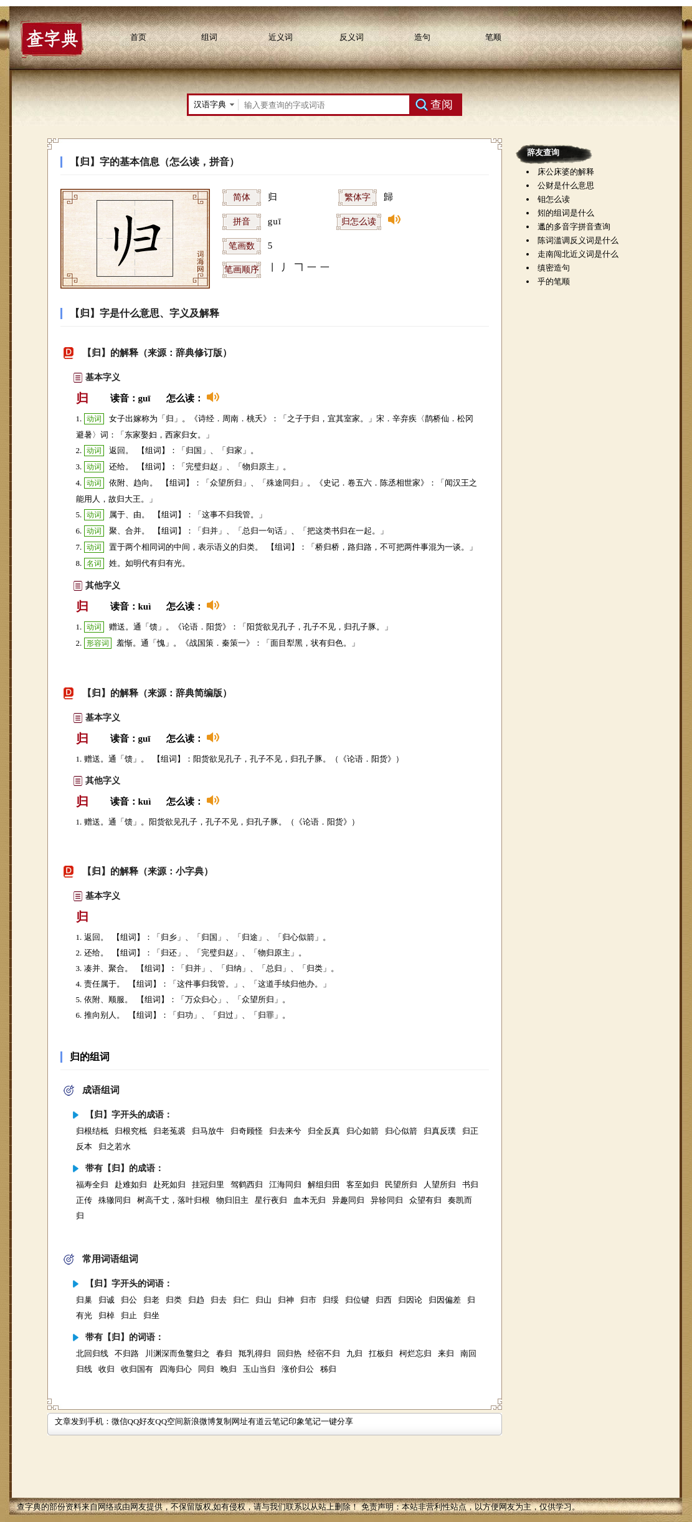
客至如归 (362, 1184)
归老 (151, 1299)
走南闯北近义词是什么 (578, 254)
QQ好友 (142, 1421)
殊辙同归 (114, 1200)
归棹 (106, 1315)
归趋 (196, 1299)
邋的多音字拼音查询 (574, 226)
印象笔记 (304, 1421)
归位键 (357, 1299)
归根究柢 (131, 1131)
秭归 (328, 1369)
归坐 (151, 1315)
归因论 (410, 1299)
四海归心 (175, 1369)
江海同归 (285, 1184)
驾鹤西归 (246, 1184)
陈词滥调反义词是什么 (578, 240)
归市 (308, 1299)
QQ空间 (169, 1421)
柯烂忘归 (415, 1353)
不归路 (127, 1353)
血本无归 (309, 1200)
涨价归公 (298, 1369)
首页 (138, 37)
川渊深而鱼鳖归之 (177, 1353)
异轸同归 (387, 1200)
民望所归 (401, 1184)
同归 (206, 1369)
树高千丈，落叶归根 (173, 1200)
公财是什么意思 (566, 185)
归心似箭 (401, 1131)
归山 (263, 1299)
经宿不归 (324, 1353)
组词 (209, 37)
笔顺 (493, 37)
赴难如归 (131, 1184)
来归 (446, 1353)
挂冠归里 (208, 1184)
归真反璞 (440, 1131)
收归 (106, 1369)
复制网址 (232, 1421)
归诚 (106, 1299)
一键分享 (337, 1421)
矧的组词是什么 (566, 213)
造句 (422, 37)
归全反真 (324, 1131)
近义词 (280, 37)
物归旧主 (232, 1200)
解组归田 (324, 1184)
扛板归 (381, 1353)
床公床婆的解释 (566, 171)
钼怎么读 (554, 199)
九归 (354, 1353)
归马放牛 (208, 1131)
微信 (119, 1421)
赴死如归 (169, 1184)
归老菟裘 (169, 1131)
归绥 (331, 1299)
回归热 (289, 1353)
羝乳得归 (255, 1353)
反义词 (351, 37)
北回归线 (92, 1353)
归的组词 (90, 1056)
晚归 (228, 1369)
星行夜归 (271, 1200)
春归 (224, 1353)
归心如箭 (362, 1131)
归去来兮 (285, 1131)
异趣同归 (348, 1200)
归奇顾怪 (246, 1131)
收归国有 (137, 1369)
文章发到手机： (83, 1421)
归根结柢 (92, 1131)
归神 (286, 1299)
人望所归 (440, 1184)
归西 (384, 1299)
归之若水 (114, 1146)
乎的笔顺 (554, 281)
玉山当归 (259, 1369)
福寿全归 (92, 1184)
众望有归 (425, 1200)
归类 (174, 1299)
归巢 (84, 1299)
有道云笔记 (268, 1421)
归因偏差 (445, 1299)
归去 (219, 1299)
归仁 (241, 1299)
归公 (129, 1299)
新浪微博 (199, 1421)
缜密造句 (554, 267)
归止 (129, 1315)
